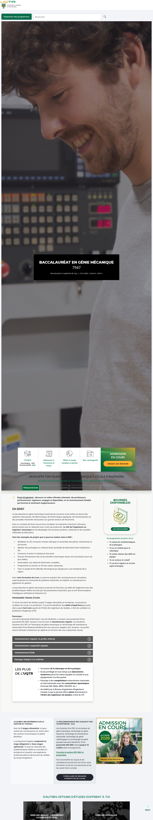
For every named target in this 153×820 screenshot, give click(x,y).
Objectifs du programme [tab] (54, 487)
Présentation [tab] (30, 487)
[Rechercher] (67, 17)
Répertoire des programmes (16, 17)
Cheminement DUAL (24, 652)
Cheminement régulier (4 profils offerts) (34, 639)
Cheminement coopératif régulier (30, 645)
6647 (33, 465)
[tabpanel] (76, 601)
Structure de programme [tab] (115, 487)
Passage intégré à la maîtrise (28, 659)
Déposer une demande (118, 464)
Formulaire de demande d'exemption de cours (74, 777)
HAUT (147, 809)
